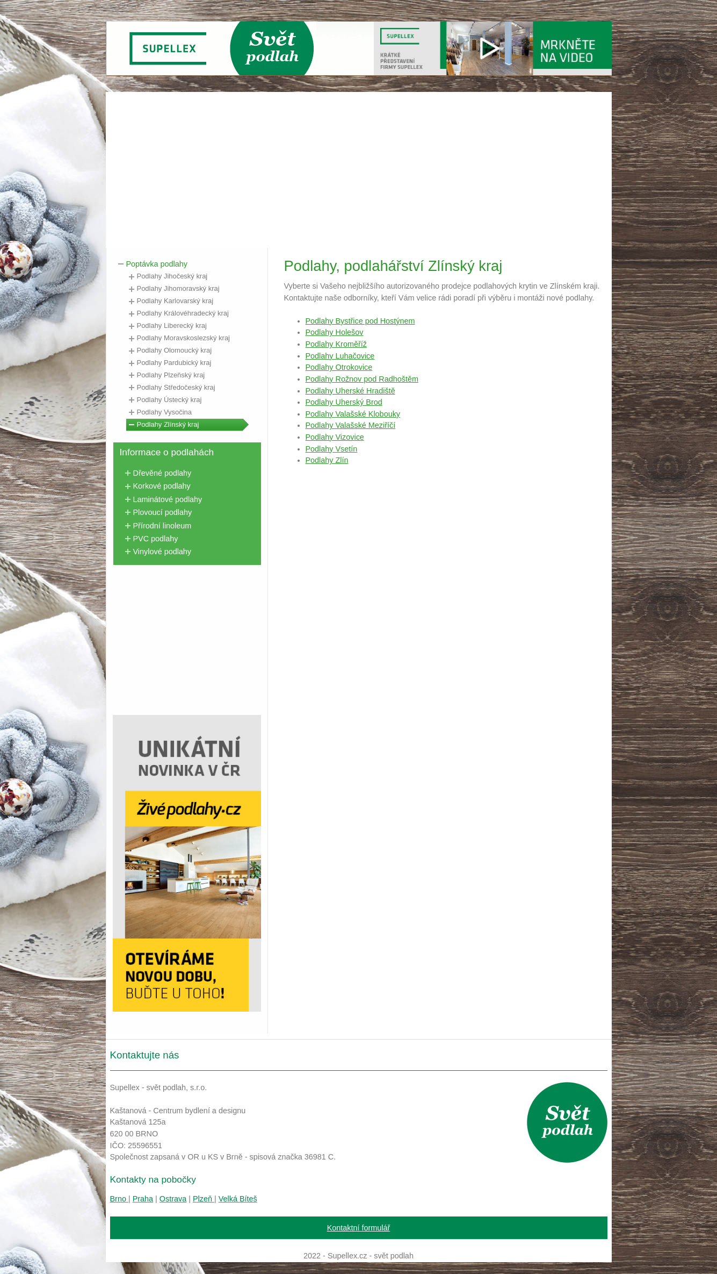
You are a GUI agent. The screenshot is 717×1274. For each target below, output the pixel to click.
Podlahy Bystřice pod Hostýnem (360, 321)
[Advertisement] (359, 167)
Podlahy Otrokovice (339, 367)
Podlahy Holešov (335, 332)
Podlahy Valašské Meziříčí (351, 425)
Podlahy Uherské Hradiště (350, 391)
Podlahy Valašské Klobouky (353, 414)
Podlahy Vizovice (335, 437)
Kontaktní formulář (358, 1227)
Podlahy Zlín (327, 460)
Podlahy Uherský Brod (344, 402)
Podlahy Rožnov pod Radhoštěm (362, 379)
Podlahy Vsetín (332, 449)
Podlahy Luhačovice (340, 356)
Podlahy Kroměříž (336, 344)
